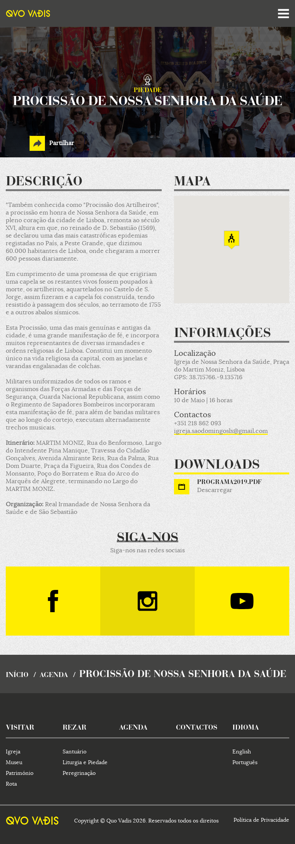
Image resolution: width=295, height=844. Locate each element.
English (241, 751)
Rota (11, 783)
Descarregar (214, 490)
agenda (54, 675)
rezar (74, 728)
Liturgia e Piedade (85, 762)
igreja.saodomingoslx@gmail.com (221, 431)
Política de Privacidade (261, 819)
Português (244, 762)
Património (19, 773)
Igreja (13, 751)
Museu (14, 762)
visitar (20, 728)
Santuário (74, 751)
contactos (196, 728)
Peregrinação (79, 773)
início (17, 675)
